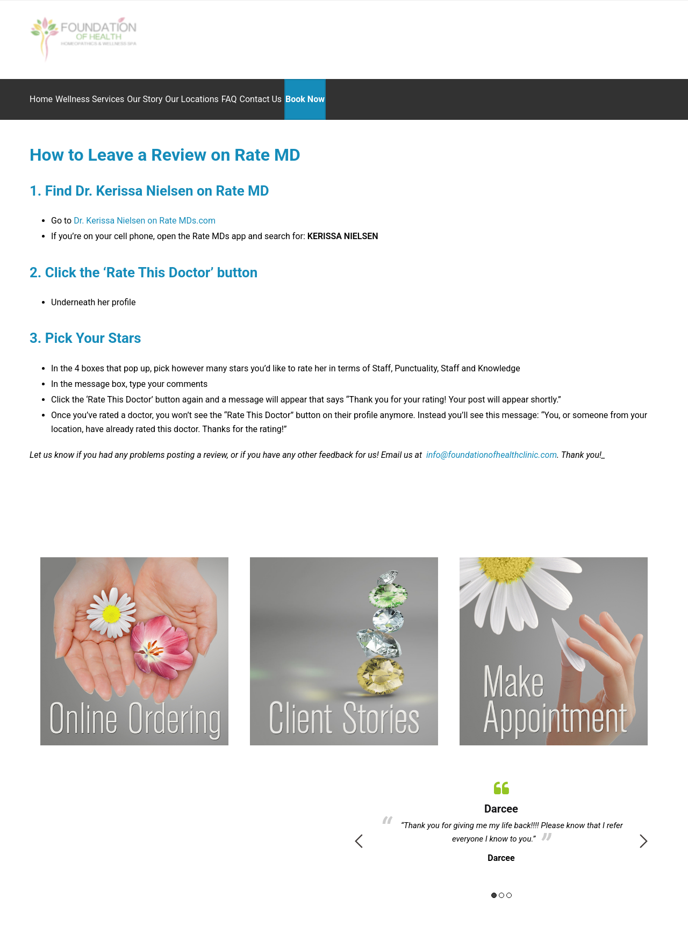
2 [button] (501, 889)
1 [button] (494, 889)
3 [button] (509, 889)
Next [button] (644, 835)
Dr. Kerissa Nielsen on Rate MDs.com (145, 214)
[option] (501, 813)
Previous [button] (359, 835)
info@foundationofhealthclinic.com (490, 448)
